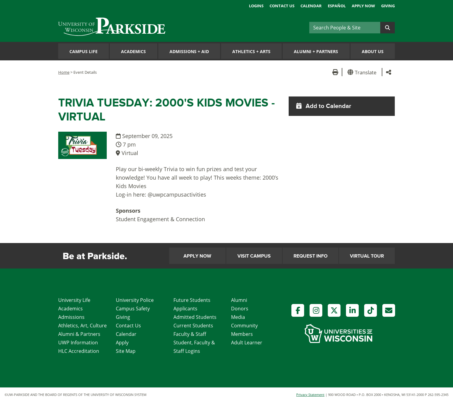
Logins (256, 5)
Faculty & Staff (189, 334)
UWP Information (78, 342)
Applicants (185, 308)
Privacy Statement (310, 394)
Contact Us (282, 5)
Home (63, 72)
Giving (388, 5)
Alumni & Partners (79, 334)
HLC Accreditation (78, 351)
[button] (363, 72)
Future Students (191, 300)
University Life (74, 300)
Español (337, 5)
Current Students (193, 325)
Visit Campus (254, 256)
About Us (373, 51)
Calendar (311, 5)
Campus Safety (133, 308)
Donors (239, 308)
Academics (133, 51)
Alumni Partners (316, 51)
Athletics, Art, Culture (82, 325)
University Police (135, 300)
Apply (122, 342)
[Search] (344, 27)
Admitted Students (194, 317)
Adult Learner (246, 342)
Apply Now (363, 5)
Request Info (310, 256)
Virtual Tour (367, 256)
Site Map (126, 351)
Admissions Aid (189, 51)
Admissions (71, 317)
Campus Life (83, 51)
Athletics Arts (251, 51)
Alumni (239, 300)
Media (238, 317)
